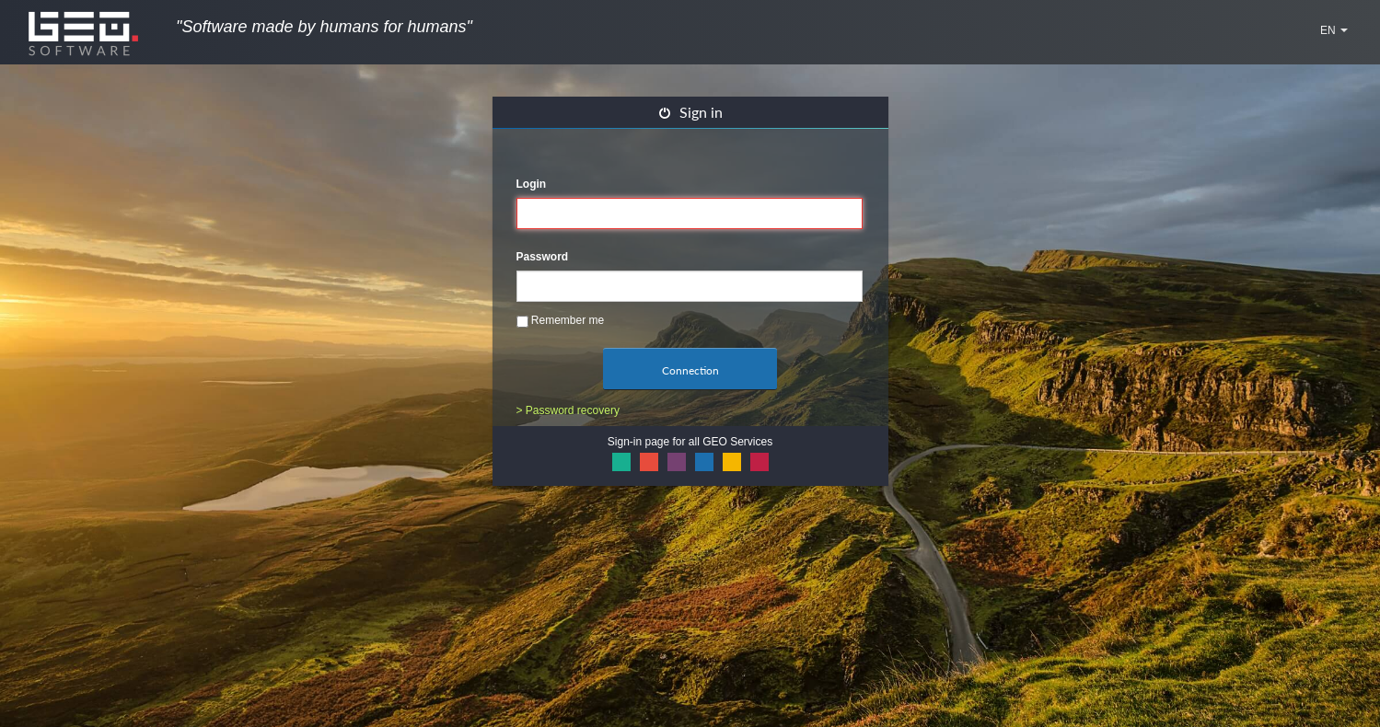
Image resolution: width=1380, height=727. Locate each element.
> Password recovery (568, 410)
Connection (690, 370)
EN (1334, 30)
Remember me (560, 321)
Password (542, 256)
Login (531, 184)
